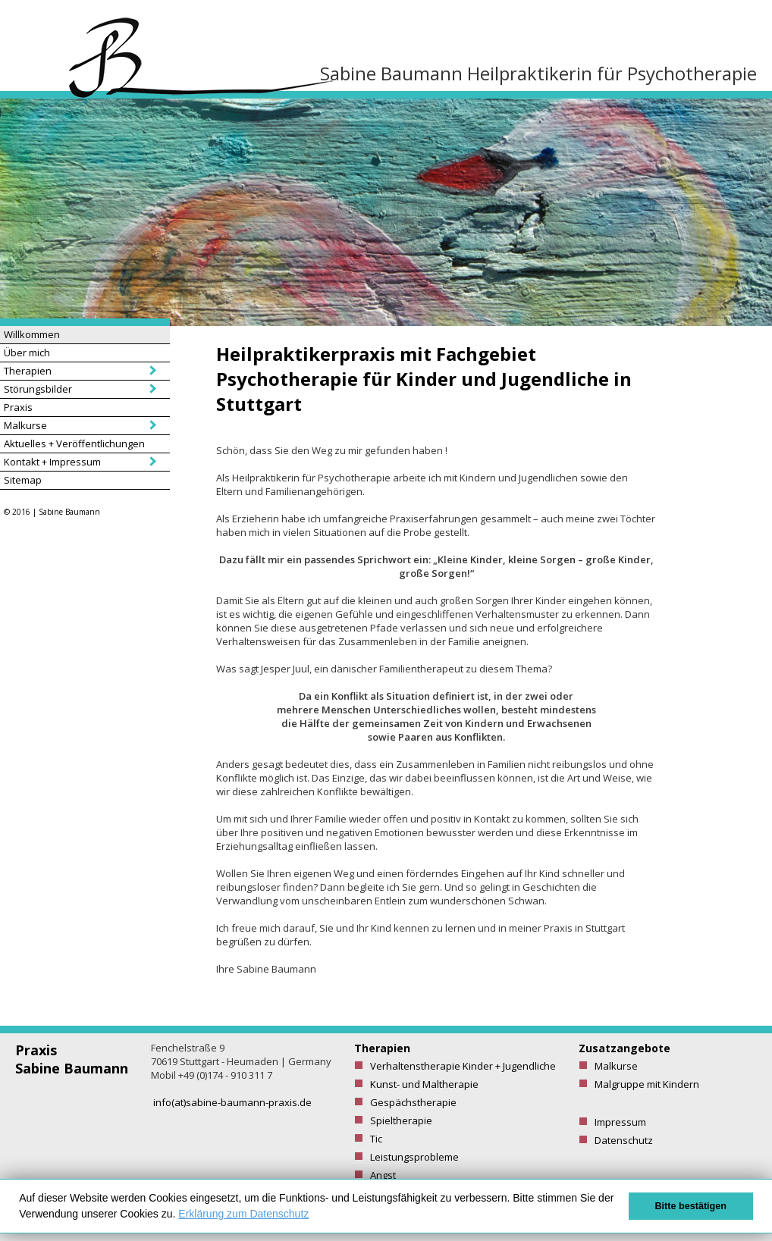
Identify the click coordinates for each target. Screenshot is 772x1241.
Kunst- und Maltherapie (424, 1084)
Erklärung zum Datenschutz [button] (243, 1214)
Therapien (28, 371)
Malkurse (25, 425)
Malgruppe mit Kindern (647, 1084)
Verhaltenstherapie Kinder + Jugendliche (463, 1066)
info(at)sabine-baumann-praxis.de (232, 1102)
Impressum (620, 1122)
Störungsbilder (38, 389)
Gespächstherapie (413, 1102)
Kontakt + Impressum (52, 462)
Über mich (27, 352)
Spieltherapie (401, 1120)
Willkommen (32, 334)
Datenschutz (624, 1140)
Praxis (18, 407)
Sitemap (23, 480)
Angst (383, 1175)
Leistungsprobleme (414, 1157)
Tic (376, 1138)
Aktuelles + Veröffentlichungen (74, 443)
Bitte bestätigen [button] (690, 1206)
